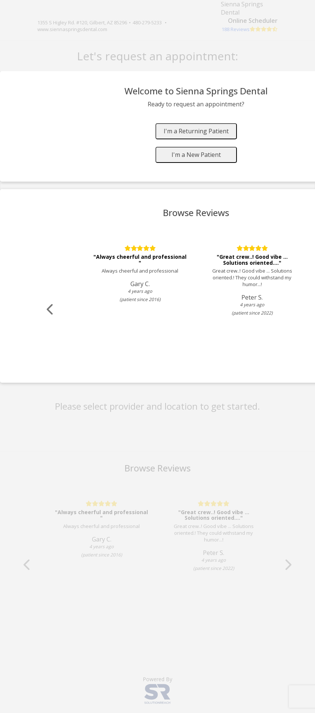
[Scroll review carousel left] (50, 309)
